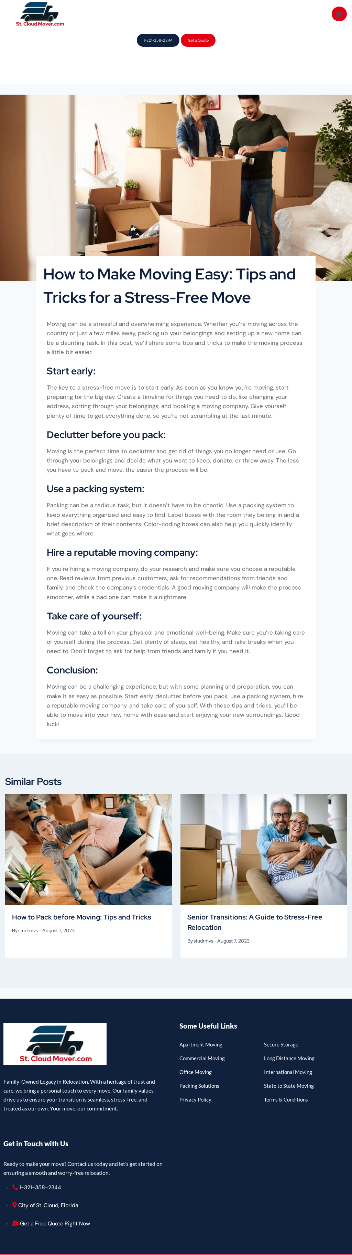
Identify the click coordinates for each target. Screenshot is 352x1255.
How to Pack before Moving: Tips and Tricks (81, 885)
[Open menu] (339, 14)
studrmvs (28, 899)
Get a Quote (198, 40)
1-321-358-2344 (158, 40)
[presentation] (88, 817)
